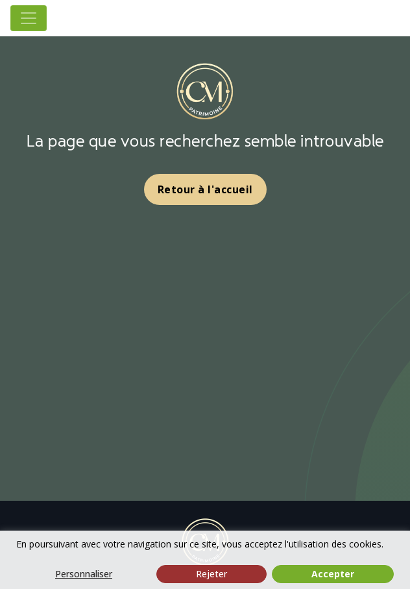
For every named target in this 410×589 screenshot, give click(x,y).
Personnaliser (83, 574)
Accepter (332, 574)
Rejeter (211, 574)
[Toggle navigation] (28, 18)
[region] (205, 560)
